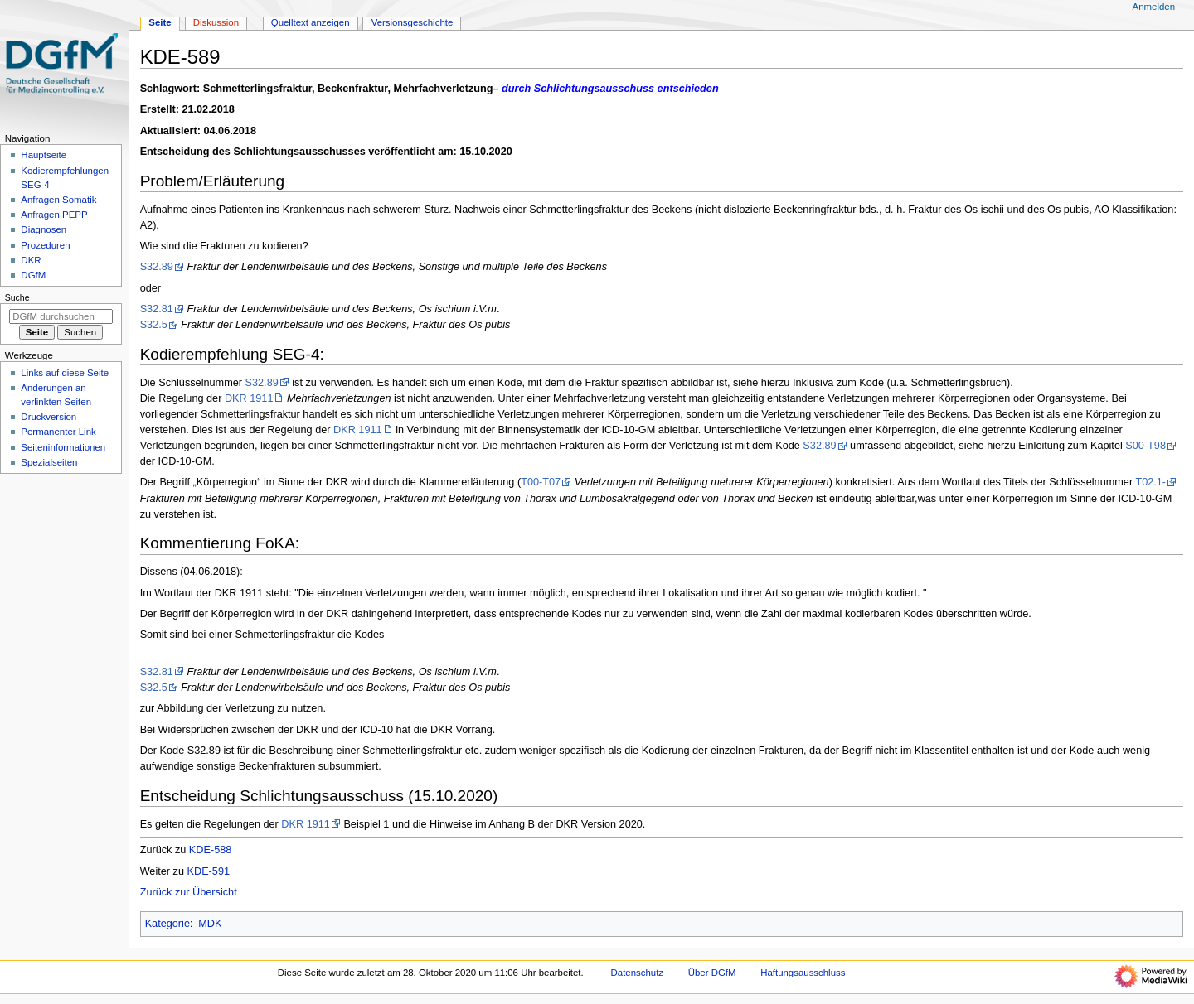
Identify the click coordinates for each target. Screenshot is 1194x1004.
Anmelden (1154, 7)
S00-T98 (1145, 445)
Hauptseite (43, 155)
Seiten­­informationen (63, 447)
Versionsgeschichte (412, 22)
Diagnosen (43, 229)
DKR (31, 260)
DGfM (33, 275)
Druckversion (48, 417)
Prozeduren (45, 245)
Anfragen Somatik (58, 200)
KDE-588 (210, 850)
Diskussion (216, 22)
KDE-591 (208, 871)
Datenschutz (637, 972)
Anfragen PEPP (54, 215)
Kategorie (167, 923)
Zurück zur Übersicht (188, 892)
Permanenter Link (58, 432)
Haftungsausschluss (802, 972)
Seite (159, 22)
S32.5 (153, 325)
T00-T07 (541, 482)
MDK (209, 923)
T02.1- (1150, 482)
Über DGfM (712, 972)
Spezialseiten (49, 462)
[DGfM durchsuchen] (61, 316)
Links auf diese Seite (65, 373)
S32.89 (156, 267)
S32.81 (156, 309)
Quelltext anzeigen (310, 22)
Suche (17, 297)
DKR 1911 (249, 398)
